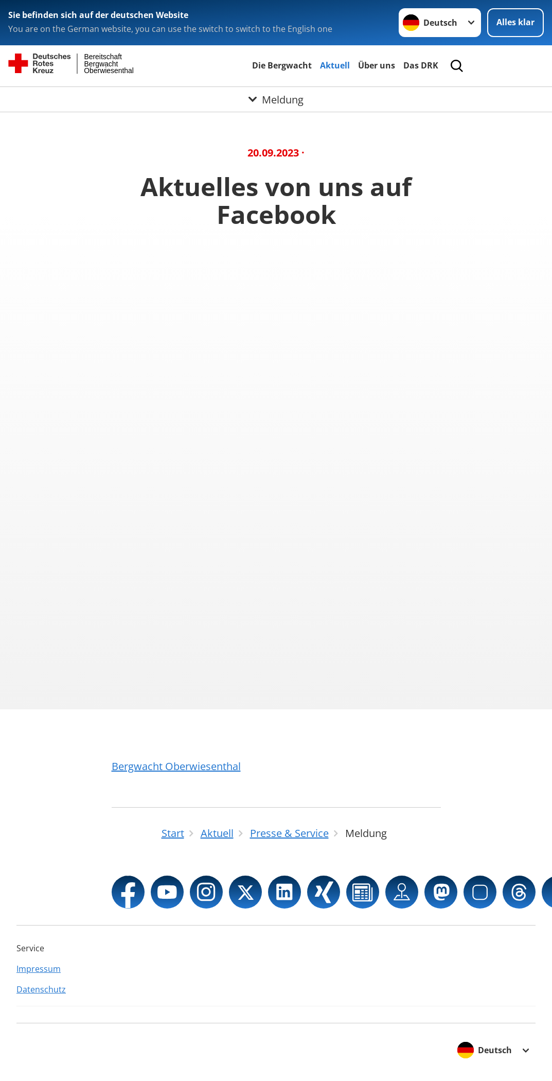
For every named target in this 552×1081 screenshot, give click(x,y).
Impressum (38, 968)
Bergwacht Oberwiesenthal (176, 766)
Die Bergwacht (282, 65)
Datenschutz (41, 989)
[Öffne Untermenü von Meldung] (276, 99)
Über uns (376, 65)
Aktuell (335, 65)
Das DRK (420, 65)
